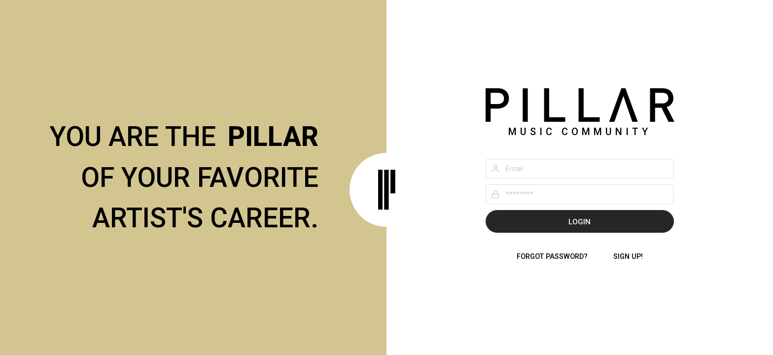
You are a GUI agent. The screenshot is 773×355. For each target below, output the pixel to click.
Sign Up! (628, 256)
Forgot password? (552, 256)
